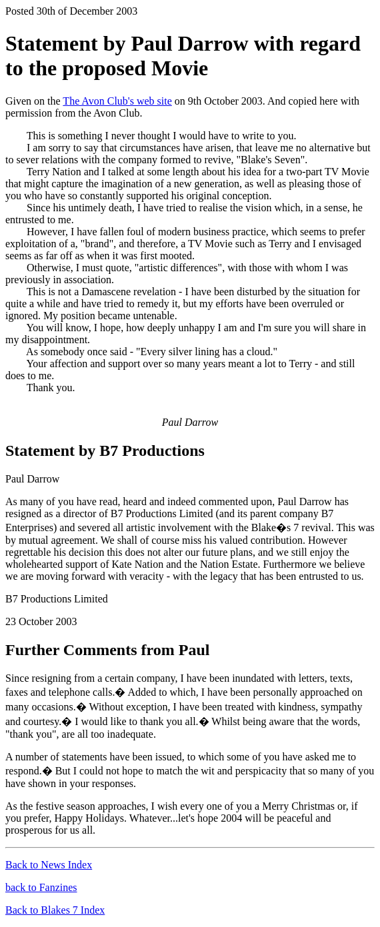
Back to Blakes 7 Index (55, 910)
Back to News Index (48, 864)
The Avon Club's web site (117, 101)
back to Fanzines (41, 887)
